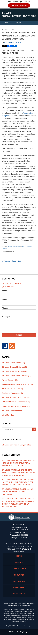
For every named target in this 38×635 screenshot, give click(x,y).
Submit (19, 335)
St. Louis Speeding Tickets (14, 371)
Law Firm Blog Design (18, 632)
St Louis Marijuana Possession (16, 402)
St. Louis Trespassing (12, 411)
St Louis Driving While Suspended (17, 384)
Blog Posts (19, 594)
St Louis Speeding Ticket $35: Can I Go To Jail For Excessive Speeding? (18, 491)
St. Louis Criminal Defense (14, 367)
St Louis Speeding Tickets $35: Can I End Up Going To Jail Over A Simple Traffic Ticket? (18, 463)
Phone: (5, 308)
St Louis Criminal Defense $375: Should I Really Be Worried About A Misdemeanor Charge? (19, 472)
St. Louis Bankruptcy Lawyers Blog (16, 445)
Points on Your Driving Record (15, 406)
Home (6, 23)
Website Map (19, 588)
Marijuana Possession (14, 247)
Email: (4, 299)
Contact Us (7, 31)
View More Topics (9, 415)
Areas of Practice (27, 27)
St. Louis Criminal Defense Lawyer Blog (19, 14)
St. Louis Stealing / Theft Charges (17, 398)
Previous (6, 261)
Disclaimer (19, 575)
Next (20, 261)
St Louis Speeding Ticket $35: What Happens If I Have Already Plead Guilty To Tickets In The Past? (18, 482)
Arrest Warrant (10, 380)
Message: (6, 317)
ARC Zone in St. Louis (12, 389)
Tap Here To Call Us (19, 5)
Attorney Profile (9, 27)
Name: (4, 291)
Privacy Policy (19, 569)
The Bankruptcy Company (24, 626)
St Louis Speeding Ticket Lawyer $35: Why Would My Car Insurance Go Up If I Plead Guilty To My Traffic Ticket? (18, 503)
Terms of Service (23, 605)
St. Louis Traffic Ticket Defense (16, 376)
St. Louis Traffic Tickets (13, 363)
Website (18, 23)
